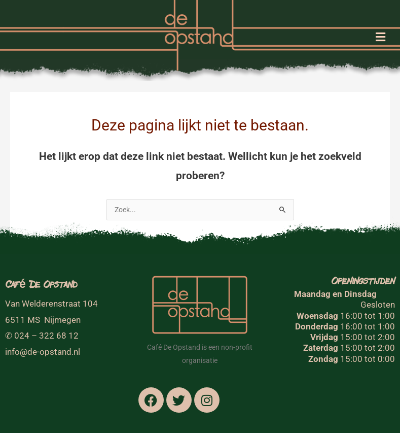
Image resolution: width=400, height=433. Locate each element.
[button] (380, 38)
